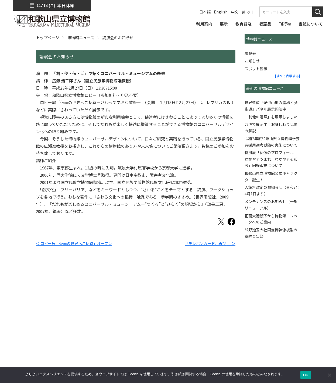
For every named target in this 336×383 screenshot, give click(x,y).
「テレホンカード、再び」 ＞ (210, 243)
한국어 (247, 11)
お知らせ (252, 60)
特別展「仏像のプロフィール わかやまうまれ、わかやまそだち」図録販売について (271, 159)
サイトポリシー (297, 294)
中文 (234, 11)
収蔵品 (239, 301)
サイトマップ (295, 279)
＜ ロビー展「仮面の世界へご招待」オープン (74, 243)
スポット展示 (256, 68)
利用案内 (241, 279)
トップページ (47, 37)
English (221, 11)
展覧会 (250, 53)
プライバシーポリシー (303, 286)
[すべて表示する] (287, 75)
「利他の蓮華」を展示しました (271, 116)
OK (305, 375)
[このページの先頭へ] (319, 272)
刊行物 (239, 309)
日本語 (205, 11)
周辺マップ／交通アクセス (37, 347)
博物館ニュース (80, 37)
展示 (237, 286)
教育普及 (241, 294)
